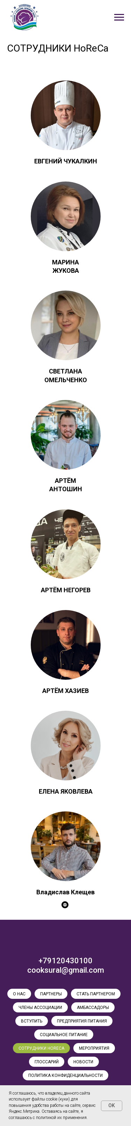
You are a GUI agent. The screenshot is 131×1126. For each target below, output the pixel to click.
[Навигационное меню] (119, 17)
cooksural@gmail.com (65, 970)
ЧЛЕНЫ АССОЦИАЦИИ (40, 1007)
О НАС (19, 994)
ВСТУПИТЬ (31, 1021)
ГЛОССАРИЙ (47, 1061)
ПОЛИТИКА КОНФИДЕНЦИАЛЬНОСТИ (65, 1075)
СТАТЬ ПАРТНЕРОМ (96, 994)
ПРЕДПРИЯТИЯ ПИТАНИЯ (82, 1021)
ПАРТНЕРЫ (51, 994)
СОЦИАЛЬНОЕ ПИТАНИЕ (64, 1034)
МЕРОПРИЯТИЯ (94, 1048)
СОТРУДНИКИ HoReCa (41, 1048)
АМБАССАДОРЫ (93, 1007)
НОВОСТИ (83, 1061)
